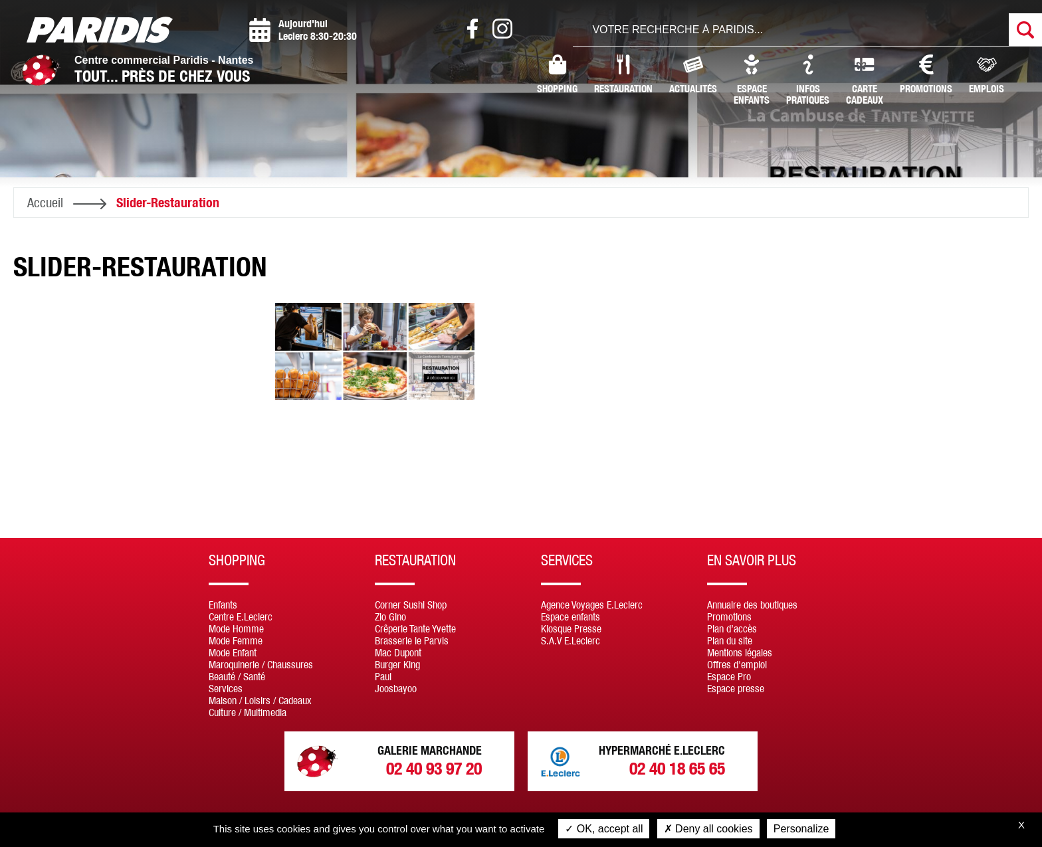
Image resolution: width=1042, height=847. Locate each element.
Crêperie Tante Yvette (415, 628)
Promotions (926, 74)
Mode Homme (236, 628)
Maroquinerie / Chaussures (261, 664)
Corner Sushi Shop (411, 605)
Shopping (557, 74)
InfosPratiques (807, 80)
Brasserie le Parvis (412, 640)
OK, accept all (604, 828)
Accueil (45, 202)
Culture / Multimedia (247, 712)
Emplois (986, 74)
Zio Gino (390, 616)
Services (226, 688)
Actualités (693, 74)
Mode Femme (235, 640)
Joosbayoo (396, 688)
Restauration (623, 74)
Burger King (397, 664)
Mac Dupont (398, 652)
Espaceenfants (752, 80)
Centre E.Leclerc (240, 616)
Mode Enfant (233, 652)
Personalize (801, 828)
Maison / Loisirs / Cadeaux (260, 700)
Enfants (223, 605)
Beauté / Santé (237, 676)
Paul (383, 676)
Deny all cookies (708, 828)
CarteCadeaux (864, 80)
